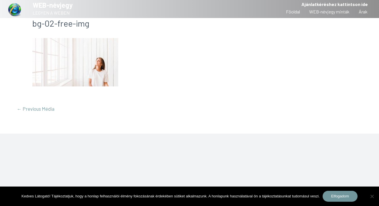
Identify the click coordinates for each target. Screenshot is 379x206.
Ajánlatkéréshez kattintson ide (334, 4)
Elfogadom (340, 196)
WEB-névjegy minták (329, 11)
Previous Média (35, 109)
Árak (363, 11)
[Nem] (372, 196)
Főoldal (293, 11)
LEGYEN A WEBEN (51, 12)
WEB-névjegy (53, 5)
